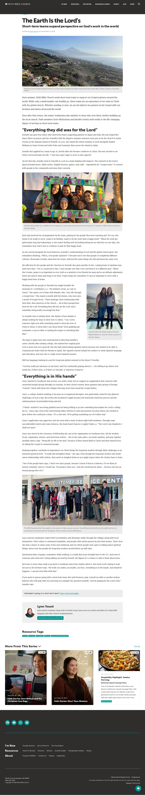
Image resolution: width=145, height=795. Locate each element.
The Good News (57, 746)
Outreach (32, 636)
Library (88, 751)
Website (128, 783)
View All (137, 646)
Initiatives (87, 4)
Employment (136, 777)
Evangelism (39, 636)
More (132, 4)
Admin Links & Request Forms (120, 777)
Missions (47, 636)
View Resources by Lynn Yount (50, 618)
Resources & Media (102, 4)
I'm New (64, 4)
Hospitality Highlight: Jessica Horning (115, 678)
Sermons (41, 751)
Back (24, 14)
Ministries (75, 4)
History (51, 756)
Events (116, 4)
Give (124, 4)
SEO (134, 783)
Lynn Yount (34, 31)
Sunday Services (29, 746)
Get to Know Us (43, 746)
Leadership (61, 756)
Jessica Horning (106, 701)
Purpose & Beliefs (29, 756)
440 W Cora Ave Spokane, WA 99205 (17, 778)
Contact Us (42, 756)
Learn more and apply (69, 593)
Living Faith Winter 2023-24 (59, 636)
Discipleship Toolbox (76, 751)
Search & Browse (29, 751)
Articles (25, 636)
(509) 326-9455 (10, 780)
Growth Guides (60, 751)
